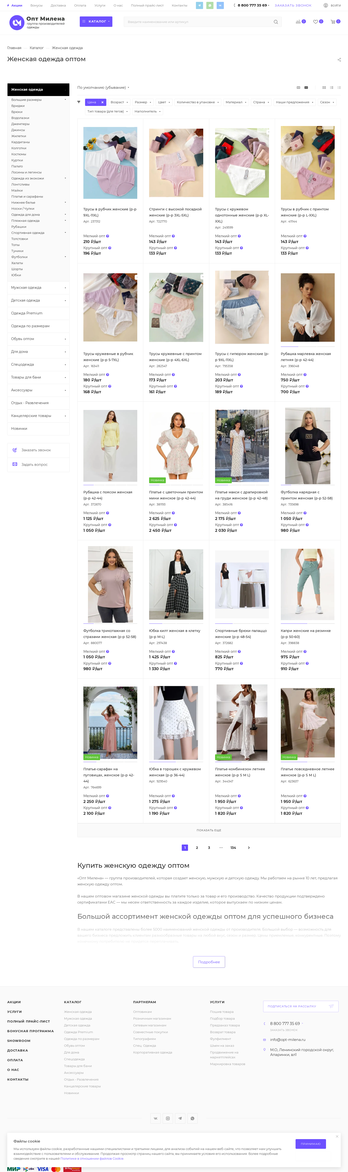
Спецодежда (74, 1059)
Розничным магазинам (152, 1018)
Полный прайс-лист (28, 1021)
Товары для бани (78, 1066)
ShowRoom (18, 1041)
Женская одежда (78, 1012)
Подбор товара (222, 1018)
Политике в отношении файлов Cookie (91, 1158)
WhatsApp (209, 5)
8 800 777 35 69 (285, 1024)
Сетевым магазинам (149, 1025)
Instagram (168, 1118)
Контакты (17, 1079)
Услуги (14, 1012)
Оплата (15, 1060)
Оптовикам (142, 1012)
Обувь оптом (74, 1045)
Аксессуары (74, 1073)
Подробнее (209, 962)
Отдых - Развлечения (81, 1079)
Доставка (17, 1050)
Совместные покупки (150, 1032)
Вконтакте (220, 5)
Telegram (199, 5)
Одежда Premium (78, 1032)
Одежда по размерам (81, 1039)
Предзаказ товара (225, 1025)
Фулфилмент (220, 1039)
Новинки (71, 1093)
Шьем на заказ (222, 1045)
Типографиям (144, 1039)
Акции (14, 1002)
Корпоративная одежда (152, 1052)
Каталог (73, 1002)
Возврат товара (223, 1032)
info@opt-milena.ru (287, 1039)
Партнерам (144, 1002)
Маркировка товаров (227, 1064)
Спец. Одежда (144, 1045)
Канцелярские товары (82, 1086)
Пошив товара (222, 1012)
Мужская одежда (78, 1018)
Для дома (71, 1052)
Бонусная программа (30, 1031)
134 (233, 848)
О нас (13, 1070)
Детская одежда (77, 1025)
